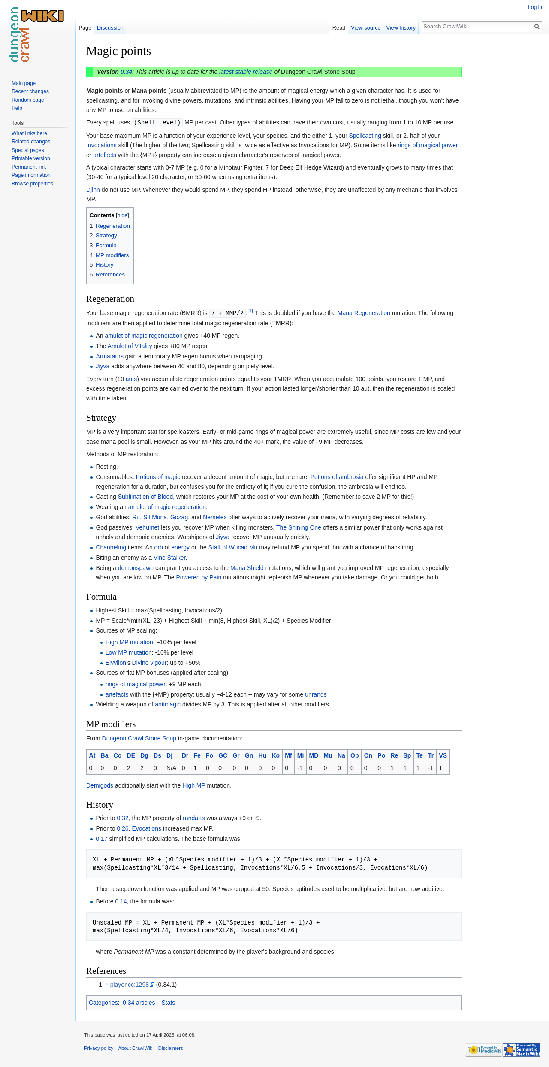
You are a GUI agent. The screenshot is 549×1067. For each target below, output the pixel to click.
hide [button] (123, 215)
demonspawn (136, 567)
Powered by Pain (198, 576)
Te (419, 754)
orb (158, 546)
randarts (194, 817)
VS (443, 754)
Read (339, 27)
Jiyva (102, 365)
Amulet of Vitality (130, 345)
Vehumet (147, 526)
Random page (28, 100)
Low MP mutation (129, 651)
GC (222, 754)
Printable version (31, 158)
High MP (193, 784)
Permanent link (29, 167)
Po (381, 754)
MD (314, 754)
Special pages (28, 150)
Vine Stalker (169, 556)
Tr (431, 754)
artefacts (104, 154)
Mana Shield (247, 567)
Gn (249, 754)
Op (354, 754)
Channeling (111, 546)
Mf (288, 754)
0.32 (122, 817)
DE (131, 754)
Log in (535, 7)
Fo (209, 754)
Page (84, 27)
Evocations (146, 827)
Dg (144, 754)
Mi (300, 754)
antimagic (168, 703)
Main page (24, 83)
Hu (263, 754)
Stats (168, 1001)
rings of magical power (428, 144)
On (368, 754)
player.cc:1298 (129, 983)
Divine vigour (149, 661)
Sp (407, 754)
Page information (31, 175)
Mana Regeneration (364, 312)
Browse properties (32, 184)
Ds (157, 754)
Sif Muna (155, 516)
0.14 (121, 900)
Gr (235, 754)
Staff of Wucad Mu (233, 546)
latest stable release (246, 71)
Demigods (99, 784)
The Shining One (298, 526)
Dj (169, 754)
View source (365, 27)
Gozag (179, 516)
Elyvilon (116, 661)
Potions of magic (158, 476)
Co (118, 754)
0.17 (101, 837)
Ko (275, 754)
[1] (250, 310)
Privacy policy (98, 1047)
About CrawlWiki (136, 1047)
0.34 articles (139, 1001)
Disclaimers (170, 1047)
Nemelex (214, 516)
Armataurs (110, 355)
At (92, 754)
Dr (185, 754)
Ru (136, 516)
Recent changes (30, 91)
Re (394, 754)
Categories (103, 1001)
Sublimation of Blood (145, 495)
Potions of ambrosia (337, 476)
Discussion (110, 27)
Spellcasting (365, 135)
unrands (316, 693)
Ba (105, 754)
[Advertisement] (504, 171)
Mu (328, 754)
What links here (29, 133)
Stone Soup (160, 737)
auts (131, 378)
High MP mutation (129, 641)
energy (180, 546)
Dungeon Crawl (123, 737)
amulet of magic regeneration (143, 334)
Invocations (101, 144)
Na (341, 754)
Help (17, 108)
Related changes (31, 142)
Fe (196, 754)
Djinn (93, 189)
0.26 (122, 827)
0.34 (126, 71)
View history (401, 27)
